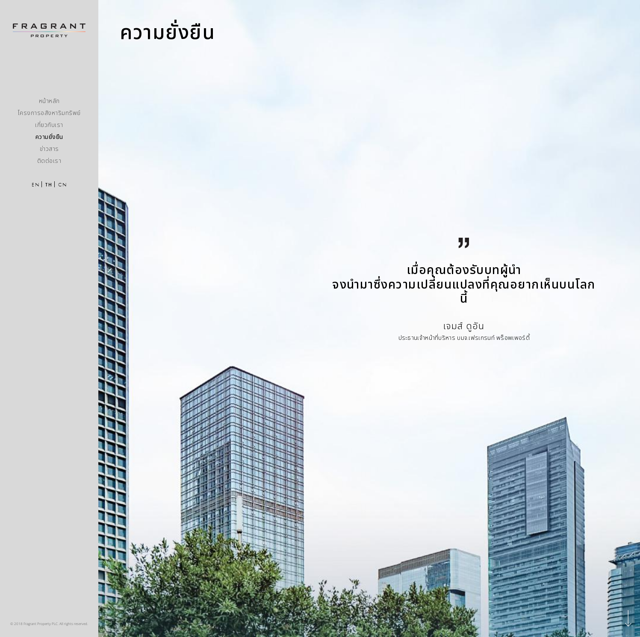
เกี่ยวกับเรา (49, 125)
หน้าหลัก (49, 101)
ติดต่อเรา (49, 160)
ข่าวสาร (49, 149)
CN (62, 185)
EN (35, 185)
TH (48, 185)
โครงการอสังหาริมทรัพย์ (49, 113)
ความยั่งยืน (49, 137)
